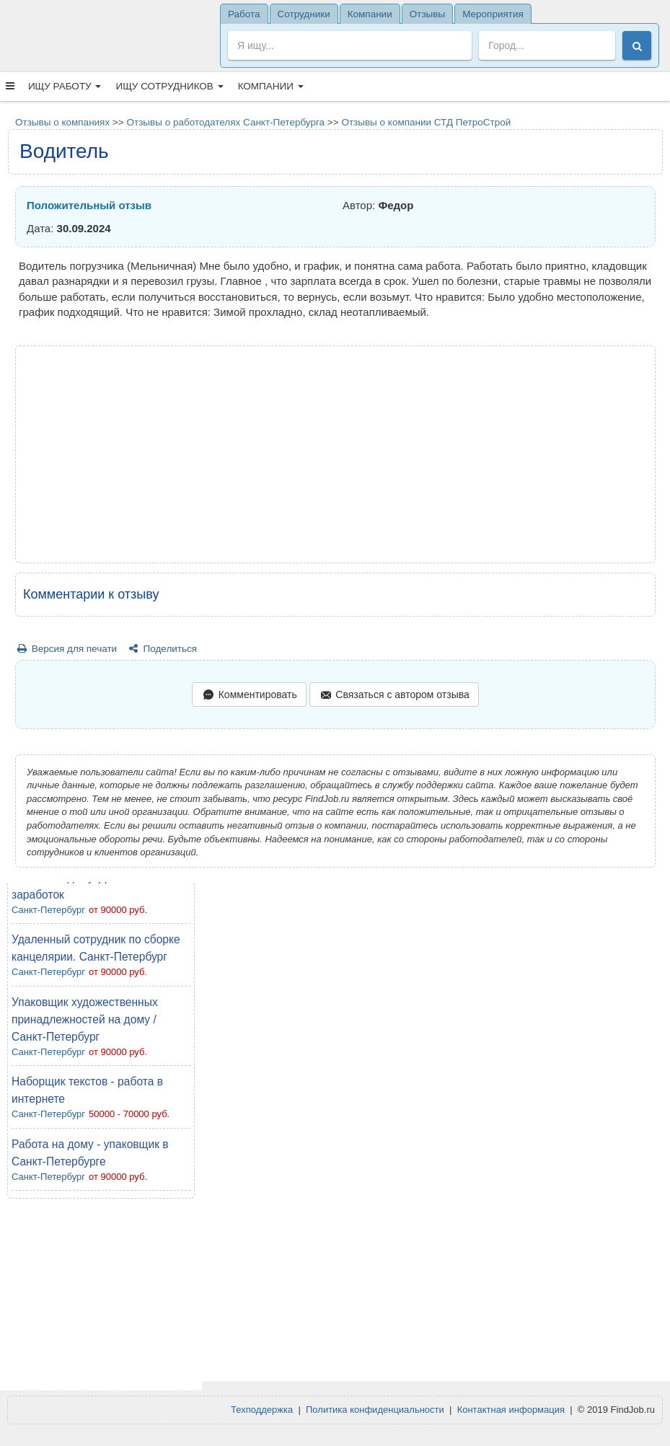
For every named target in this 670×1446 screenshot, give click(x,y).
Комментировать (248, 695)
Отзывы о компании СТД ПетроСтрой (426, 122)
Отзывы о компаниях (62, 122)
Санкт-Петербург (48, 909)
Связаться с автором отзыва (394, 695)
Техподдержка (262, 1409)
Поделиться (162, 648)
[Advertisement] (101, 1298)
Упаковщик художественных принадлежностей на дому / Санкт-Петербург (85, 1019)
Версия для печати (66, 648)
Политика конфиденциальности (375, 1409)
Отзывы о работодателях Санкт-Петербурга (225, 122)
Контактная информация (511, 1409)
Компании (271, 86)
